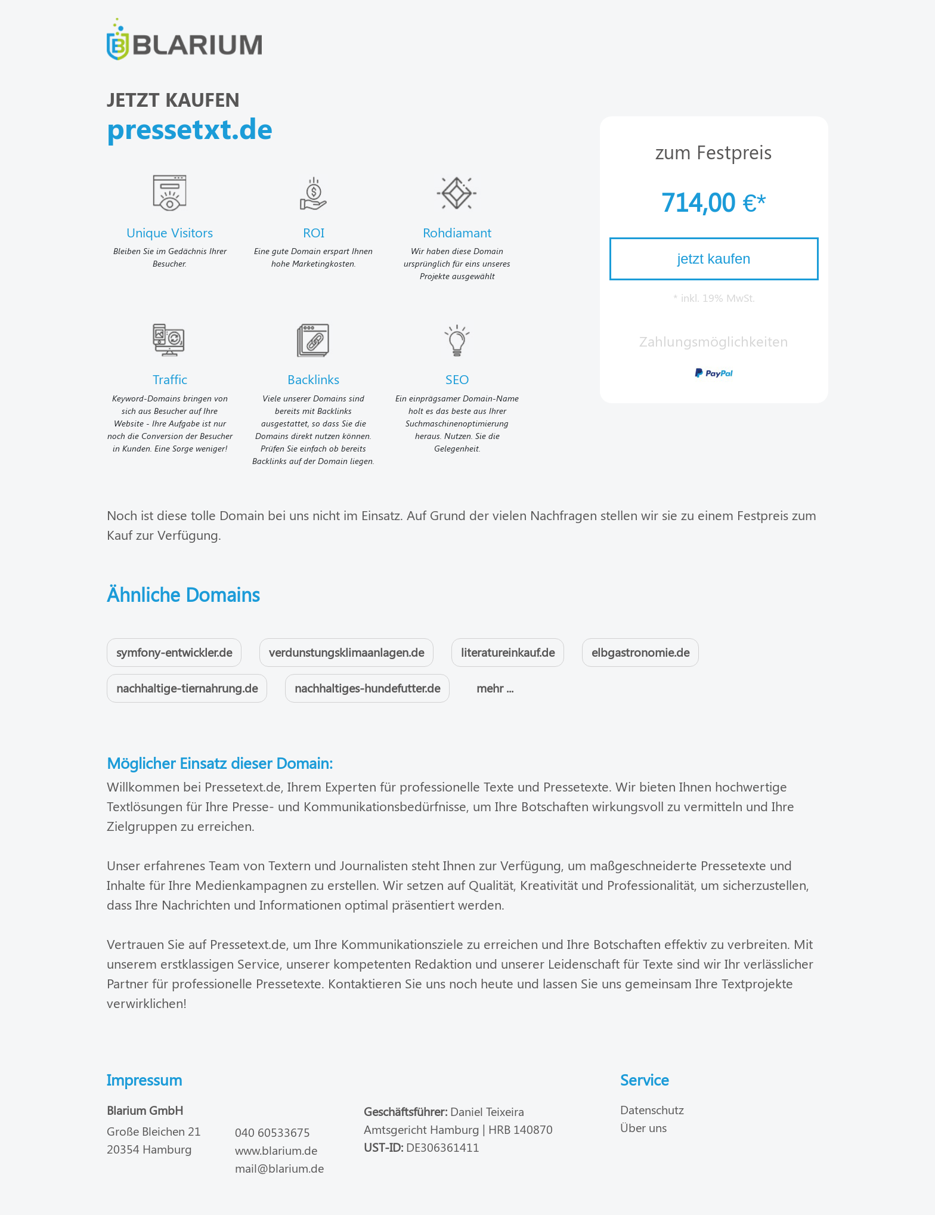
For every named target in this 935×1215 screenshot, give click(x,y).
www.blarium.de (276, 1150)
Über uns (643, 1127)
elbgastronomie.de (640, 652)
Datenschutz (652, 1109)
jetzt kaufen (714, 259)
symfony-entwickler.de (174, 652)
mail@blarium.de (279, 1168)
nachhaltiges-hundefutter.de (367, 687)
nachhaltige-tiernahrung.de (187, 687)
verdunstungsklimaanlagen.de (346, 652)
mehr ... (494, 687)
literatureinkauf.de (508, 652)
